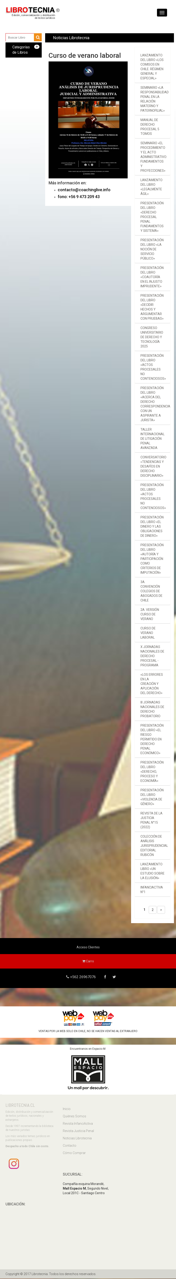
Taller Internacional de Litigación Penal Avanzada (152, 439)
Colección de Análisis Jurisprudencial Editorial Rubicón (154, 846)
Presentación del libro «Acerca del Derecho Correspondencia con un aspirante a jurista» (155, 404)
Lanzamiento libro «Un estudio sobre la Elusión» (152, 871)
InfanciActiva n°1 (151, 890)
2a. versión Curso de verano (149, 614)
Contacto (69, 1146)
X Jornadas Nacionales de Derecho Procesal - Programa (152, 656)
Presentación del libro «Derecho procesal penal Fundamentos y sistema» (152, 217)
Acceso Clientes (88, 947)
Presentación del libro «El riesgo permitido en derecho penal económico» (152, 739)
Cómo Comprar (74, 1153)
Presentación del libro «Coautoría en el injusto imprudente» (152, 277)
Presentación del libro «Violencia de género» (152, 797)
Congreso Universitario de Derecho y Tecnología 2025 (151, 337)
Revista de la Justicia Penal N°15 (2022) (151, 820)
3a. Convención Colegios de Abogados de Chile (151, 591)
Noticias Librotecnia (77, 1139)
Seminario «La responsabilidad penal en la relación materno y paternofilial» (154, 99)
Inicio (67, 1109)
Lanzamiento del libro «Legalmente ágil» (151, 187)
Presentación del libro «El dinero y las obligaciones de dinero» (152, 526)
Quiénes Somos (74, 1117)
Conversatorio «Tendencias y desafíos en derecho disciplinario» (153, 466)
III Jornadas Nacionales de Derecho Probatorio (152, 709)
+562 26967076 (81, 977)
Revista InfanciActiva (78, 1124)
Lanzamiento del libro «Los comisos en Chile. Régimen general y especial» (152, 66)
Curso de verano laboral (148, 632)
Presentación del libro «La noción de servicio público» (152, 249)
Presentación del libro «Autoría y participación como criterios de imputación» (152, 558)
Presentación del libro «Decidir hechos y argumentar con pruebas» (152, 307)
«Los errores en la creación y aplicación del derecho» (151, 684)
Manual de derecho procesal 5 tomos (149, 127)
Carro (88, 961)
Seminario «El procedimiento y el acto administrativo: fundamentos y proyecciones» (153, 156)
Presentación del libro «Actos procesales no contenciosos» (153, 367)
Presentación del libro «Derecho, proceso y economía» (152, 772)
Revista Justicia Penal (78, 1131)
